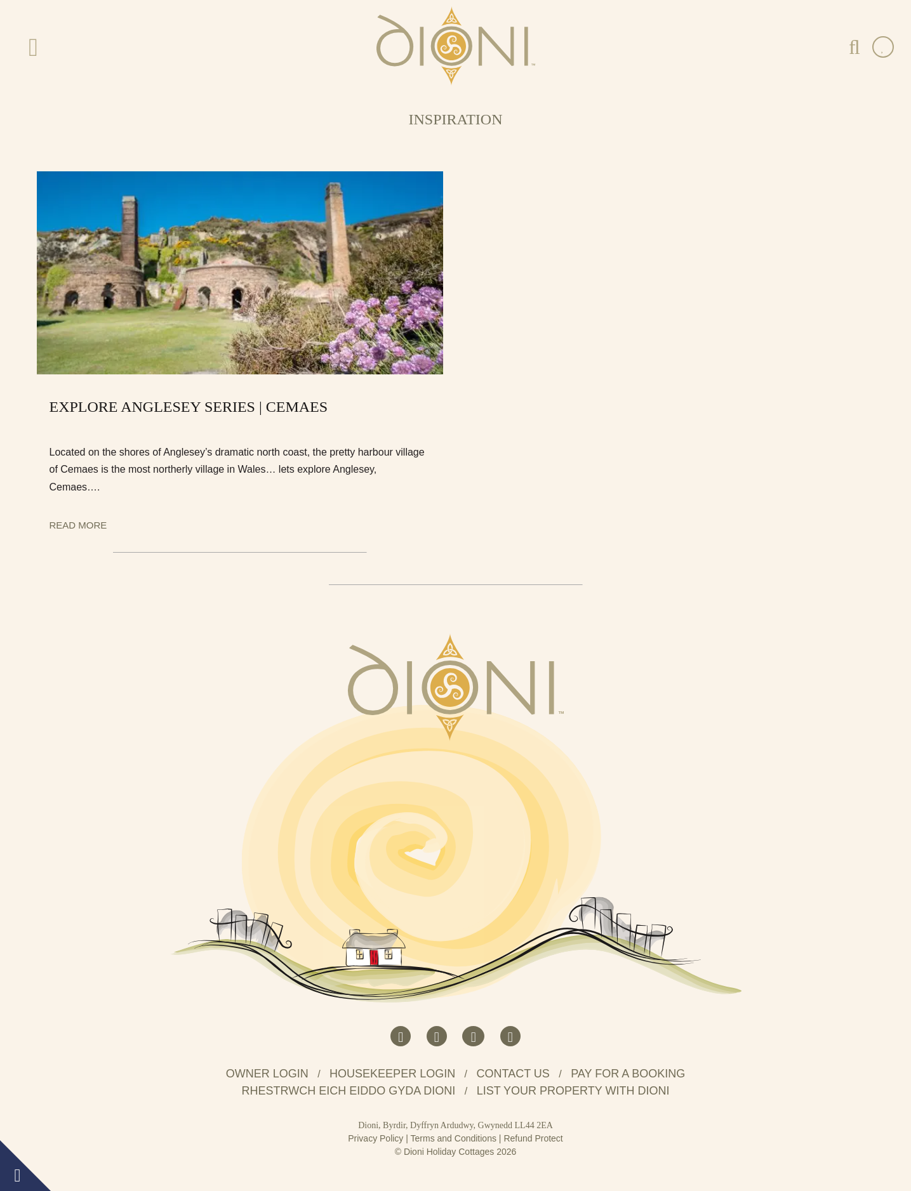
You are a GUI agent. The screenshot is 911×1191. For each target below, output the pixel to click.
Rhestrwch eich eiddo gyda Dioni (349, 1090)
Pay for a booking (628, 1073)
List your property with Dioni (573, 1090)
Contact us (513, 1073)
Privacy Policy (375, 1138)
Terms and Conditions (453, 1138)
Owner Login (267, 1073)
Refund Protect (532, 1138)
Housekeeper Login (392, 1073)
